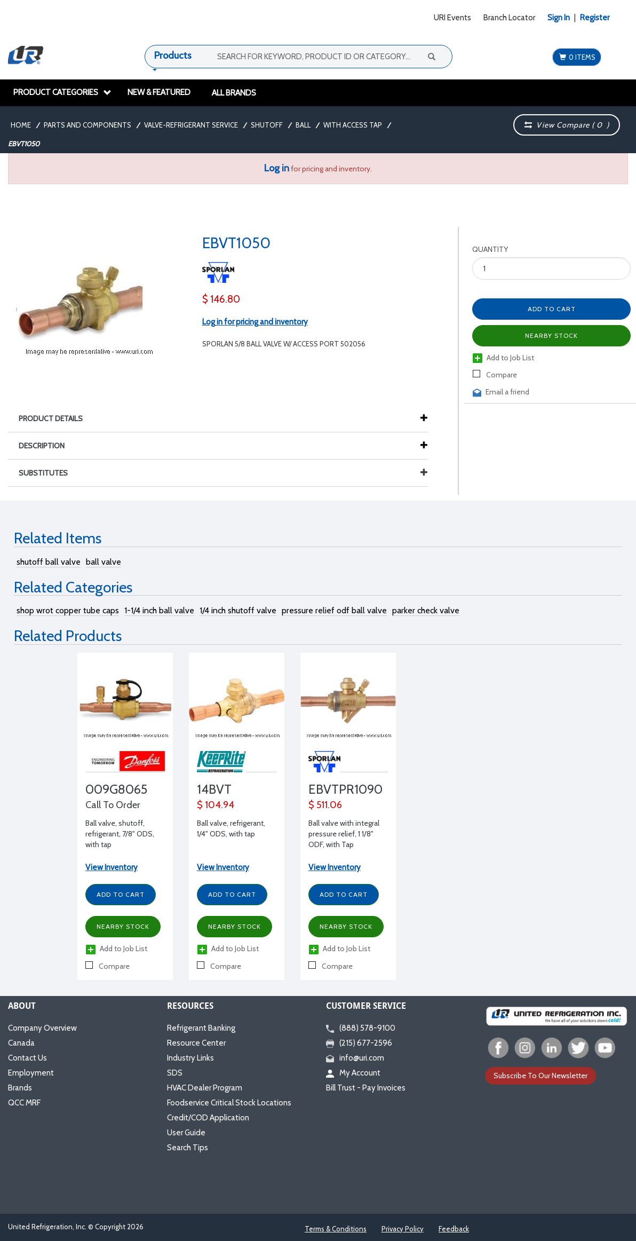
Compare (495, 375)
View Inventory (111, 867)
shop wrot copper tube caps (68, 610)
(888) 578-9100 (360, 1028)
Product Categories (62, 92)
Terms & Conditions (336, 1228)
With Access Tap (352, 125)
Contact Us (27, 1058)
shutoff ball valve (49, 562)
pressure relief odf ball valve (334, 610)
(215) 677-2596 (359, 1043)
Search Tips (187, 1147)
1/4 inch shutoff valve (238, 610)
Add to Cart (552, 309)
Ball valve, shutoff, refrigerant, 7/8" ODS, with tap (119, 833)
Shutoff (267, 125)
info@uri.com (355, 1058)
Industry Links (190, 1058)
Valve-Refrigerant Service (191, 125)
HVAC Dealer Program (204, 1088)
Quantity (490, 249)
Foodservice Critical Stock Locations (229, 1103)
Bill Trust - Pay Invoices (366, 1088)
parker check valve (425, 610)
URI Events (452, 17)
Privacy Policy (402, 1228)
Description (47, 445)
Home (21, 125)
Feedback (454, 1228)
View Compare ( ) (566, 125)
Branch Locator (509, 17)
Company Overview (42, 1028)
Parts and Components (87, 125)
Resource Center (196, 1043)
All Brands (234, 93)
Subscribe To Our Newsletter (540, 1075)
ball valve (103, 562)
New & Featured (159, 92)
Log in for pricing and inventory (255, 322)
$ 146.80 (221, 299)
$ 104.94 (215, 805)
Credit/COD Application (208, 1118)
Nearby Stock (551, 335)
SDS (174, 1073)
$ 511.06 (325, 805)
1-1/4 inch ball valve (159, 610)
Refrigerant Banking (201, 1028)
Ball (303, 125)
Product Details (56, 418)
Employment (31, 1073)
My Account (353, 1073)
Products (173, 55)
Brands (20, 1088)
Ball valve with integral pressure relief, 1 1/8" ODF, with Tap (343, 833)
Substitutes (223, 473)
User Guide (186, 1132)
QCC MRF (24, 1103)
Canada (21, 1043)
